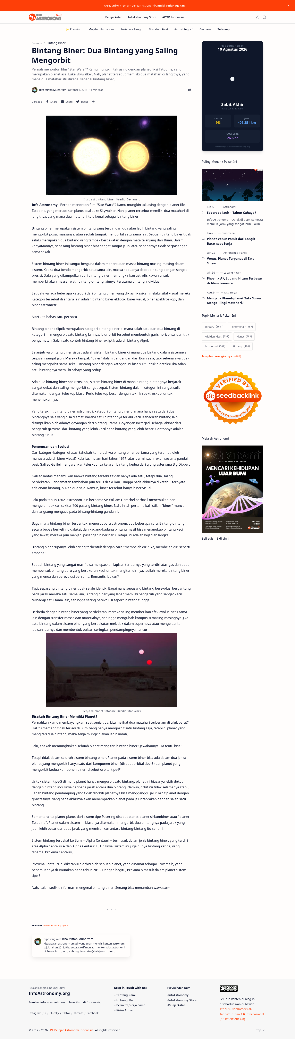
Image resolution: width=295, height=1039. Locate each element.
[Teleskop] (224, 29)
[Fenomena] (228, 233)
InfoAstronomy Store (182, 1000)
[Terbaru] (214, 327)
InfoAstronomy (178, 995)
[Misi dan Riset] (158, 29)
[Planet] (243, 253)
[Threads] (78, 1013)
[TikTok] (66, 1013)
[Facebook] (93, 1013)
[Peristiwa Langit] (132, 29)
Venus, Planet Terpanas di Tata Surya (230, 260)
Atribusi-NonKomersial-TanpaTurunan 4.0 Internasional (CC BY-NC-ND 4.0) (242, 1014)
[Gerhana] (205, 29)
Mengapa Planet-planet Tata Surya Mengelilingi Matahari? (234, 300)
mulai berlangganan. (171, 5)
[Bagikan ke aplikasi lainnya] (93, 101)
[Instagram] (35, 1013)
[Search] (264, 17)
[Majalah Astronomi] (101, 29)
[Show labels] (222, 356)
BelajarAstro (176, 1005)
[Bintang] (241, 346)
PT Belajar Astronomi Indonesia (71, 1030)
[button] (257, 17)
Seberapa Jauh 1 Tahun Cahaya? (231, 212)
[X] (45, 1013)
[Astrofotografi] (183, 29)
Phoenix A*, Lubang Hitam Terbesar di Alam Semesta (234, 280)
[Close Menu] (288, 5)
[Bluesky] (54, 1013)
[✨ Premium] (74, 29)
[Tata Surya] (230, 292)
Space (65, 925)
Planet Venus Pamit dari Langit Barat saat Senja (231, 241)
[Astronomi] (229, 207)
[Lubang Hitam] (232, 272)
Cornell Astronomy (52, 925)
